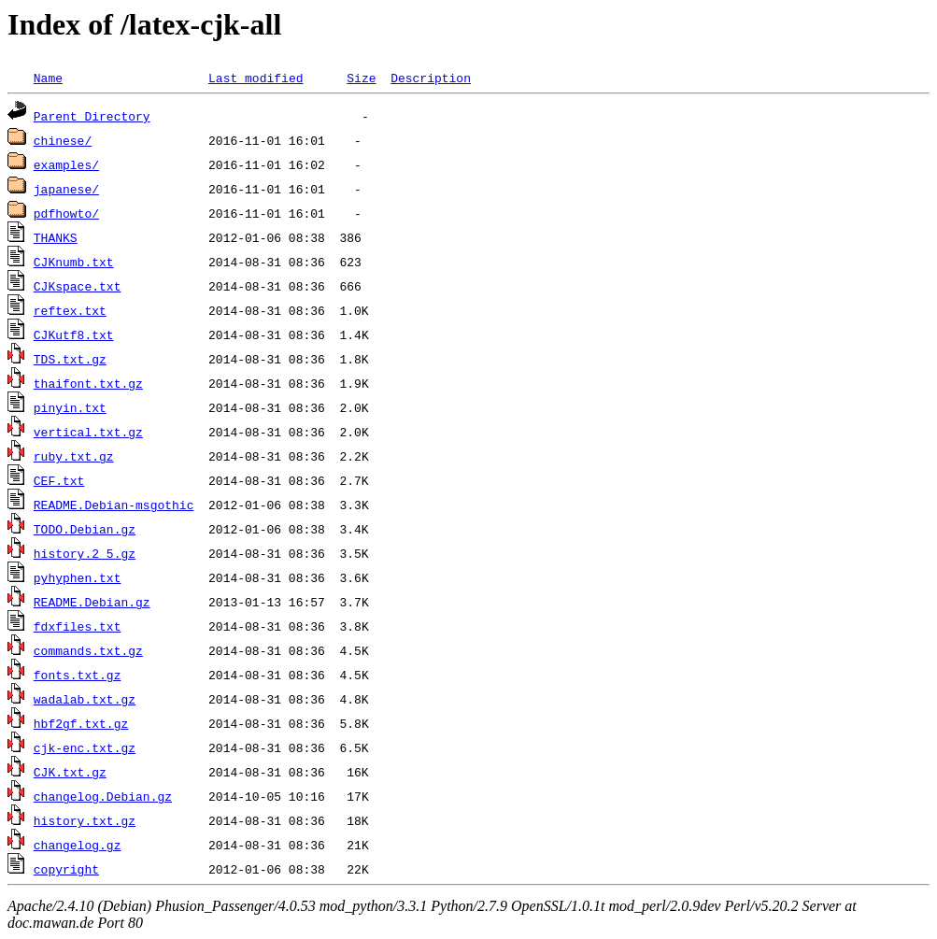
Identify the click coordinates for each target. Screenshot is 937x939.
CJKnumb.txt (74, 261)
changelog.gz (77, 844)
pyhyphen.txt (77, 577)
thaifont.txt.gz (88, 383)
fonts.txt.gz (77, 674)
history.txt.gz (84, 820)
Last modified (255, 77)
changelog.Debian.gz (103, 796)
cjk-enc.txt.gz (84, 747)
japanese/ (66, 188)
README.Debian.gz (92, 601)
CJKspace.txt (77, 285)
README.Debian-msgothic (114, 504)
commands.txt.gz (88, 650)
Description (430, 77)
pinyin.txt (70, 407)
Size (361, 77)
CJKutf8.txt (74, 334)
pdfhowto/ (66, 213)
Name (48, 77)
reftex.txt (70, 310)
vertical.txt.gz (88, 431)
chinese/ (63, 140)
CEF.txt (59, 480)
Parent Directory (92, 115)
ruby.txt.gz (74, 456)
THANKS (56, 237)
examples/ (66, 164)
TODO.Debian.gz (84, 528)
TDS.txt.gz (70, 358)
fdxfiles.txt (77, 626)
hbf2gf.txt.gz (81, 723)
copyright (66, 869)
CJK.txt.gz (70, 771)
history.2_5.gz (84, 553)
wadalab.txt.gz (84, 698)
